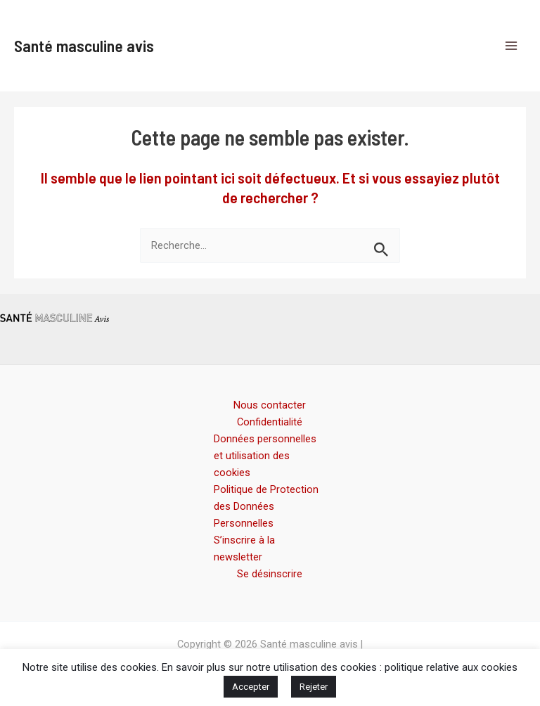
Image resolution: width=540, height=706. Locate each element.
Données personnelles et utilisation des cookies (265, 455)
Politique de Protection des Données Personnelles (266, 506)
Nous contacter (269, 405)
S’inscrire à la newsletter (244, 548)
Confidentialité (269, 422)
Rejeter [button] (314, 686)
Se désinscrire (269, 573)
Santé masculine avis (84, 45)
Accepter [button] (250, 686)
